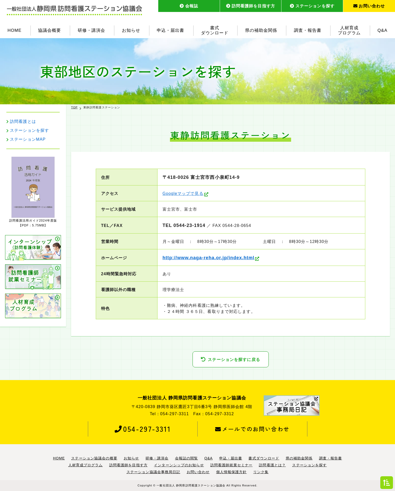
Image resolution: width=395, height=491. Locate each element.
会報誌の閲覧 (186, 458)
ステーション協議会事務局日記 (153, 472)
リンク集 (260, 472)
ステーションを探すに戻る (234, 359)
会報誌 (189, 6)
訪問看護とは (23, 121)
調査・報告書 (307, 30)
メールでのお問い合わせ (252, 429)
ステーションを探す (312, 6)
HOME (14, 30)
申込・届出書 (170, 30)
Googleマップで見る (183, 193)
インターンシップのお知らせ (179, 465)
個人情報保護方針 (231, 472)
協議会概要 (49, 30)
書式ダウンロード (214, 30)
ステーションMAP (28, 139)
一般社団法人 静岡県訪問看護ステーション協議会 (190, 485)
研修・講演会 (91, 30)
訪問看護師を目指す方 (250, 6)
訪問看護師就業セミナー (231, 465)
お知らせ (131, 30)
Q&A (382, 30)
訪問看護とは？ (272, 465)
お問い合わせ (369, 6)
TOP (74, 107)
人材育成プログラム (349, 30)
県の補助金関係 (261, 30)
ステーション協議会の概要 (94, 458)
